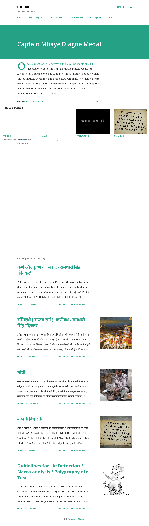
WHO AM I (82, 135)
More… (112, 17)
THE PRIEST (25, 7)
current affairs (32, 102)
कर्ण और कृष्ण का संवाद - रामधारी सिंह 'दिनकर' (48, 270)
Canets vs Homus (57, 17)
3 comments (31, 357)
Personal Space (35, 17)
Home (19, 17)
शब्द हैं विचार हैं (120, 135)
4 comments (31, 450)
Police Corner (77, 17)
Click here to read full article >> (75, 304)
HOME (43, 135)
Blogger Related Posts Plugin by (17, 139)
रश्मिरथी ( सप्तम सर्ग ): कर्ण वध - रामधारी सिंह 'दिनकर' (51, 323)
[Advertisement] (58, 226)
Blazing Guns (96, 17)
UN (42, 102)
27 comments (31, 509)
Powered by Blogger (74, 519)
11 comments (31, 304)
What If (6, 135)
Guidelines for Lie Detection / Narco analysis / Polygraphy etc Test (52, 472)
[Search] (120, 6)
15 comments (31, 403)
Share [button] (96, 102)
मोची (21, 372)
